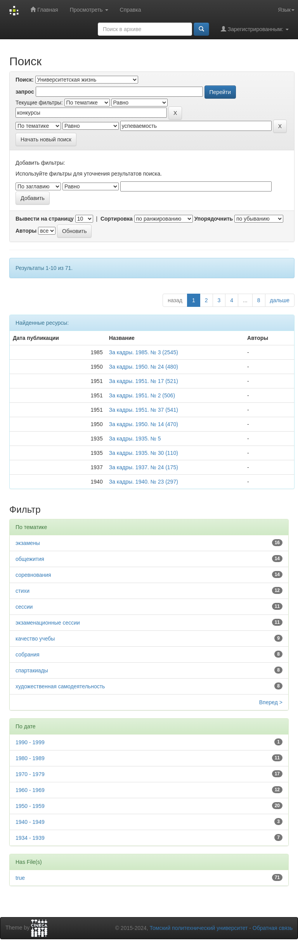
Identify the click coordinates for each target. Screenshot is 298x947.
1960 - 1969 (30, 790)
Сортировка (116, 219)
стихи (22, 591)
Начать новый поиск (46, 139)
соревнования (33, 575)
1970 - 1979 (30, 774)
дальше (279, 300)
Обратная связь (273, 928)
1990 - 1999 (30, 742)
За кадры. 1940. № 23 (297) (143, 482)
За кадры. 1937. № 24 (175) (143, 467)
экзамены (28, 543)
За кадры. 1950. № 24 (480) (143, 367)
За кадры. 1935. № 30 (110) (143, 453)
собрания (28, 654)
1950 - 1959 (30, 806)
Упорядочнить (213, 219)
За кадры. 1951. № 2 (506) (142, 395)
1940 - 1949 (30, 822)
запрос (25, 92)
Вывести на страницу (45, 219)
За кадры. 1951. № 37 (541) (143, 410)
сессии (24, 607)
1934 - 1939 (30, 838)
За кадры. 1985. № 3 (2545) (143, 352)
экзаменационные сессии (48, 623)
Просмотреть (89, 10)
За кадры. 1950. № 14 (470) (143, 424)
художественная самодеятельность (60, 686)
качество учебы (35, 638)
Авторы (26, 231)
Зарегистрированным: (255, 29)
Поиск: (25, 80)
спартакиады (32, 670)
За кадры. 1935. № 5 (135, 438)
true (20, 878)
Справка (130, 10)
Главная (44, 9)
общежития (30, 559)
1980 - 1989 (30, 758)
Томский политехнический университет (199, 928)
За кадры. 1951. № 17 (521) (143, 381)
